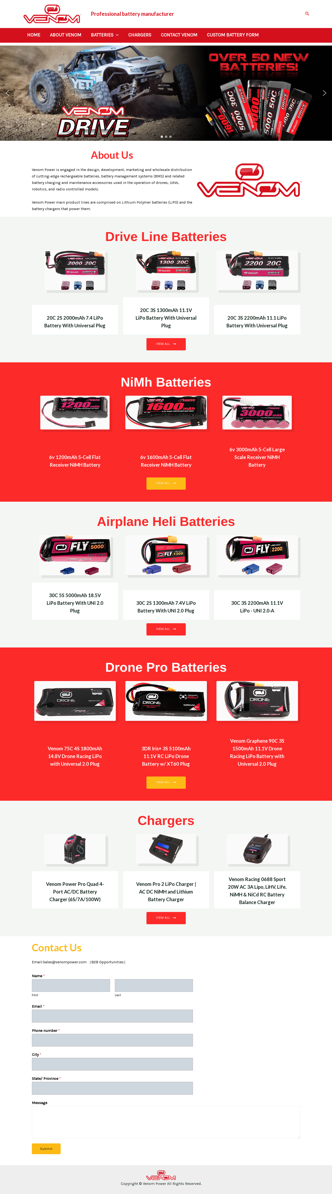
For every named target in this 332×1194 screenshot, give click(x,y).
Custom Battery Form (233, 35)
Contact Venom (179, 35)
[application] (116, 35)
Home (33, 35)
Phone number (46, 1030)
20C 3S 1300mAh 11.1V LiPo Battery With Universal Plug (166, 317)
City (36, 1054)
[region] (166, 93)
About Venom (65, 35)
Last (118, 995)
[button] (7, 93)
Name (38, 976)
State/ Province (46, 1078)
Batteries (105, 35)
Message (39, 1102)
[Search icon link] (307, 14)
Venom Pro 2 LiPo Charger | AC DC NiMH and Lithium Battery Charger (166, 891)
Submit (46, 1149)
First (35, 995)
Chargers (139, 35)
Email (38, 1006)
